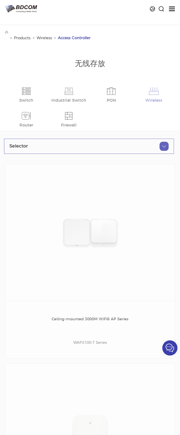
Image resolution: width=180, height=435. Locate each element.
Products (22, 38)
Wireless (44, 38)
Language (152, 9)
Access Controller (74, 38)
